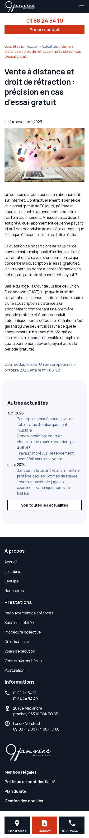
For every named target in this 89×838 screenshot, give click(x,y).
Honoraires (14, 590)
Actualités (50, 46)
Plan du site (15, 791)
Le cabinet (14, 571)
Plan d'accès (17, 831)
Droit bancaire (17, 641)
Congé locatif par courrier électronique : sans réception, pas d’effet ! (47, 441)
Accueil (32, 46)
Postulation (14, 670)
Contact (45, 831)
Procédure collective (23, 632)
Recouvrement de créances (29, 613)
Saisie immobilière (20, 622)
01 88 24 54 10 (44, 20)
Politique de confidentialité (30, 781)
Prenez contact (45, 29)
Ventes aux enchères (23, 660)
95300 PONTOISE (35, 711)
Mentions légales (21, 772)
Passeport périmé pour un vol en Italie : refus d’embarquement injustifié (45, 424)
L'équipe (12, 581)
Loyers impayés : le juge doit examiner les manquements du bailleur (43, 487)
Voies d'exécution (20, 651)
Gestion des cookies (24, 800)
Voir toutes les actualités (44, 505)
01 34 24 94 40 (25, 698)
